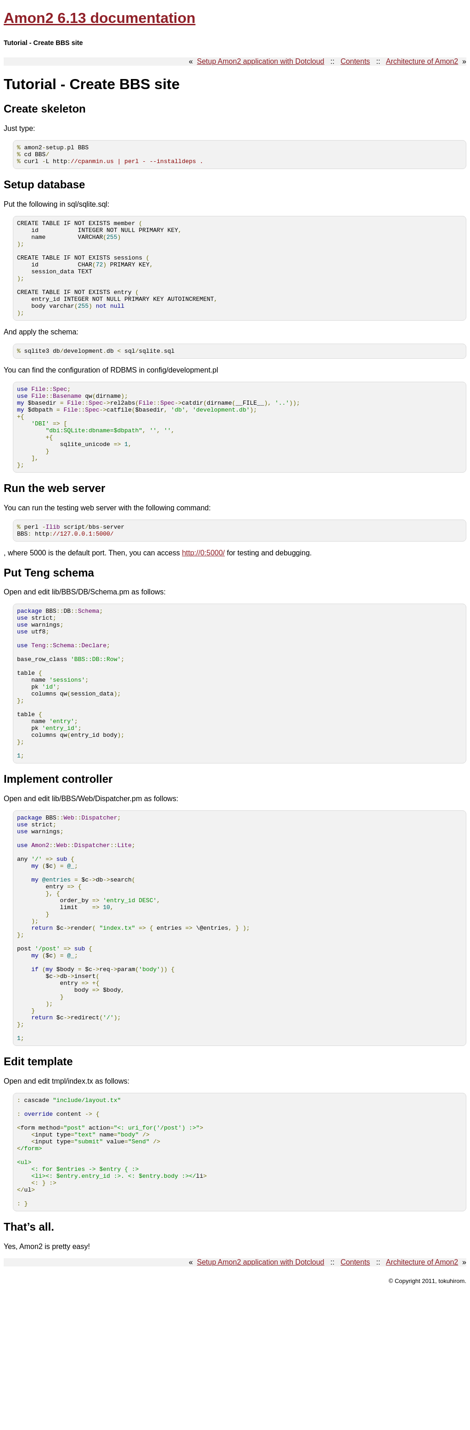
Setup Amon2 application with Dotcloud (261, 61)
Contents (355, 61)
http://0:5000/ (203, 597)
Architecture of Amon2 (422, 61)
